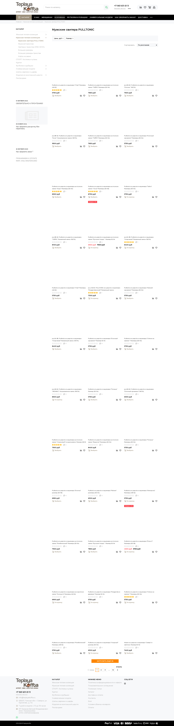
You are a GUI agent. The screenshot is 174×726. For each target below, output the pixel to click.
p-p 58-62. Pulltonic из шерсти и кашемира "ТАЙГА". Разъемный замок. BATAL (66, 238)
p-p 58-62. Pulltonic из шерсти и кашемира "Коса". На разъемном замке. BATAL (66, 137)
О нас (36, 17)
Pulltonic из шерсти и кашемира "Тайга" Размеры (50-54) (138, 187)
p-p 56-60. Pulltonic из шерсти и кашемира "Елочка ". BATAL (139, 86)
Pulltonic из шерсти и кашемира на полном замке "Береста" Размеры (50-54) (103, 441)
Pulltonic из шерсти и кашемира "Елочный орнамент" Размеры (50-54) (139, 137)
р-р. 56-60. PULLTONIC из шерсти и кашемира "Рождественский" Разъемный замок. (104, 289)
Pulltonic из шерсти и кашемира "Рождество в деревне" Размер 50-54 (104, 593)
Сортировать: (129, 45)
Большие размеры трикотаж (29, 53)
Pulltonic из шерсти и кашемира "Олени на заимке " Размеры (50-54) (139, 340)
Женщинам (47, 17)
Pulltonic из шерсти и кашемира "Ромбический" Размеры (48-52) (69, 644)
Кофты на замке (24, 56)
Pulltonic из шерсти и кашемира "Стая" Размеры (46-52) (69, 86)
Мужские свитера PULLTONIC (31, 41)
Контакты (92, 698)
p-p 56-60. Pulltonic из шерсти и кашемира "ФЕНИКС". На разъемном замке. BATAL (66, 390)
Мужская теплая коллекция (32, 38)
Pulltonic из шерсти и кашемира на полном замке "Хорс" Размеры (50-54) (67, 187)
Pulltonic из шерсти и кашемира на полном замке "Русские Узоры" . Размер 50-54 (103, 238)
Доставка (143, 17)
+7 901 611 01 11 (121, 6)
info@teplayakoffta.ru (27, 698)
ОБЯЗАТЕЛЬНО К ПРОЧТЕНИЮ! (29, 103)
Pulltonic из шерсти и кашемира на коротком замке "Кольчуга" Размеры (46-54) (68, 593)
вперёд (119, 668)
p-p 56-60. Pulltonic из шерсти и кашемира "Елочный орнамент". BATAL (139, 390)
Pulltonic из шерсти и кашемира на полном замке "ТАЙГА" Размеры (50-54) (103, 86)
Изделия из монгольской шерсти (32, 75)
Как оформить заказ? (125, 17)
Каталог (24, 17)
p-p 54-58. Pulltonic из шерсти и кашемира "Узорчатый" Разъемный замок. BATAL (138, 238)
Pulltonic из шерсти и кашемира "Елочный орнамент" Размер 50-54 (103, 340)
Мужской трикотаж (26, 44)
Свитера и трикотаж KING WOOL (31, 47)
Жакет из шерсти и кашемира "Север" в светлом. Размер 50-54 (138, 644)
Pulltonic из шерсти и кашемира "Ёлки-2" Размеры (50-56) (138, 542)
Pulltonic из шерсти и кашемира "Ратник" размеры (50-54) (102, 492)
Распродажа (21, 78)
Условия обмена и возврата (99, 704)
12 (113, 670)
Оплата (91, 708)
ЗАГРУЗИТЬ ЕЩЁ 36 (105, 661)
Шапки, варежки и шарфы (26, 72)
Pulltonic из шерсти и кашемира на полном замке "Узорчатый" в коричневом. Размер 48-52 (69, 441)
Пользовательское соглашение (100, 686)
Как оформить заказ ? (24, 152)
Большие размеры (25, 50)
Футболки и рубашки (77, 17)
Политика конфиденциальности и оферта (105, 683)
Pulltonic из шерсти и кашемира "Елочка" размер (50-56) (66, 492)
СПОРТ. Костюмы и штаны (26, 59)
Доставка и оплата (95, 695)
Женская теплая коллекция (32, 35)
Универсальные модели (101, 17)
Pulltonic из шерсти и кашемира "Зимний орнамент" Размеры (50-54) (138, 289)
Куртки (19, 63)
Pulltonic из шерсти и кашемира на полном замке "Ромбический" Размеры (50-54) (67, 542)
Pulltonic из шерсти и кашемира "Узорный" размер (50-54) (103, 644)
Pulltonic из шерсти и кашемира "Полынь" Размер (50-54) (102, 390)
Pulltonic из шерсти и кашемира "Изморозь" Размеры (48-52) (139, 492)
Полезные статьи (95, 689)
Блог (90, 701)
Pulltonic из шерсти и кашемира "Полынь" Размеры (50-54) (138, 441)
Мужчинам (59, 17)
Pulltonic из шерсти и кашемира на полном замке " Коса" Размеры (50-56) (103, 187)
